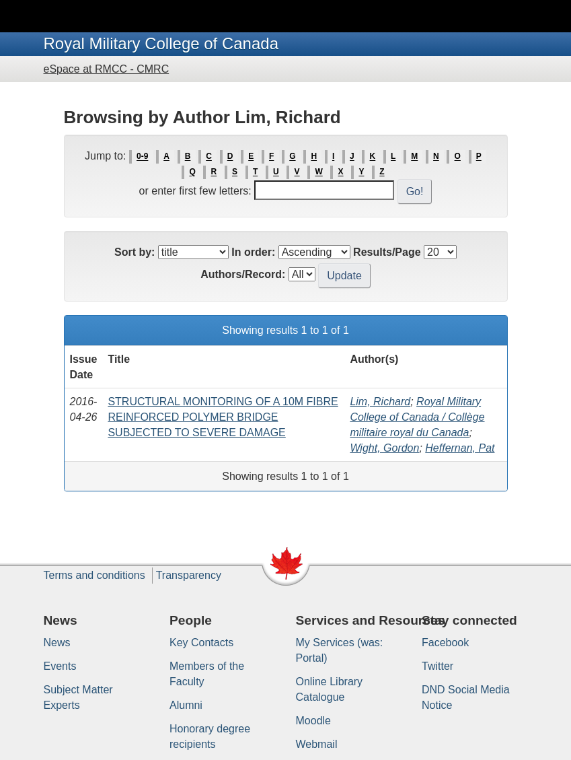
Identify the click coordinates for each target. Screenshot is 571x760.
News (57, 642)
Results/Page (386, 252)
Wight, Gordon (384, 448)
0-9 (142, 157)
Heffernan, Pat (459, 448)
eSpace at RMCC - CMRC (106, 69)
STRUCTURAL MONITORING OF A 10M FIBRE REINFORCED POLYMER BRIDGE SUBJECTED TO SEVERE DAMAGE (223, 417)
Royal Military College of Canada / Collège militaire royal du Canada (417, 417)
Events (60, 666)
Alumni (185, 705)
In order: (253, 252)
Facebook (445, 642)
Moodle (313, 720)
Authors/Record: (242, 274)
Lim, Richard (380, 401)
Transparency (188, 575)
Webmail (317, 744)
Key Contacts (201, 642)
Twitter (437, 666)
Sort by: (134, 252)
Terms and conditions (94, 575)
